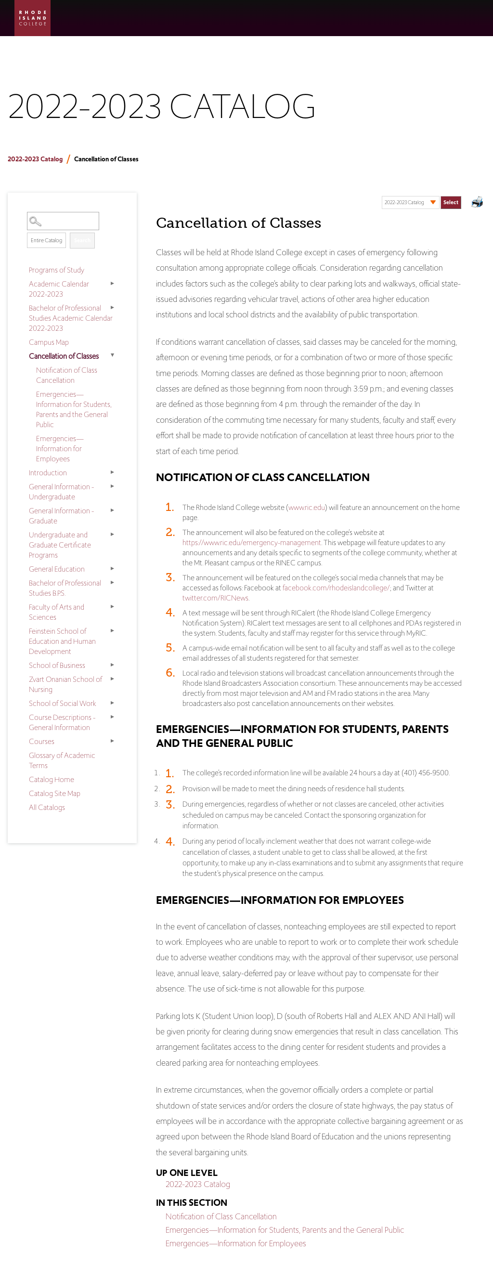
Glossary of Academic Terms (62, 760)
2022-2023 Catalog (35, 159)
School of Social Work (62, 703)
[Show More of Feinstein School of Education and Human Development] (112, 630)
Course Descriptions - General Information (62, 722)
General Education (57, 569)
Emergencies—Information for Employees (60, 448)
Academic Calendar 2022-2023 (59, 289)
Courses (41, 741)
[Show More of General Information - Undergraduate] (112, 486)
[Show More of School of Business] (112, 664)
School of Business (57, 665)
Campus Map (49, 342)
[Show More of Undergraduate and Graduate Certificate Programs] (112, 534)
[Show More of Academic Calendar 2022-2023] (112, 283)
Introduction (48, 473)
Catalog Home (51, 779)
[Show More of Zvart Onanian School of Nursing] (112, 678)
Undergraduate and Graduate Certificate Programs (60, 545)
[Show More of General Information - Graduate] (112, 510)
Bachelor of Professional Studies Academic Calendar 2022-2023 (71, 318)
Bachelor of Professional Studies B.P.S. (65, 588)
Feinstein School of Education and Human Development (62, 641)
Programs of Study (56, 270)
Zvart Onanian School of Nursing (65, 684)
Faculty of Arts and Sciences (56, 612)
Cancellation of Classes (64, 356)
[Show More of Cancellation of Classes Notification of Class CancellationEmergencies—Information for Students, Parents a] (112, 355)
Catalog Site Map (54, 793)
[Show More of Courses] (112, 740)
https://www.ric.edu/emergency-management (251, 542)
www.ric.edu (306, 507)
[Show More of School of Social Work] (112, 702)
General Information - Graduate (61, 516)
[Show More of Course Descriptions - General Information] (112, 716)
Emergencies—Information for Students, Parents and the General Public (74, 409)
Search (82, 240)
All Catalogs (47, 807)
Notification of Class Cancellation (66, 375)
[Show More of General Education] (112, 568)
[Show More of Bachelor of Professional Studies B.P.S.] (112, 582)
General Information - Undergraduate (61, 492)
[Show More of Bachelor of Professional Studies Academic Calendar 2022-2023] (112, 307)
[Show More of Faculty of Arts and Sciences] (112, 606)
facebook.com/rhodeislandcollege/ (336, 588)
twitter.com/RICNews (215, 598)
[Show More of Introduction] (112, 472)
